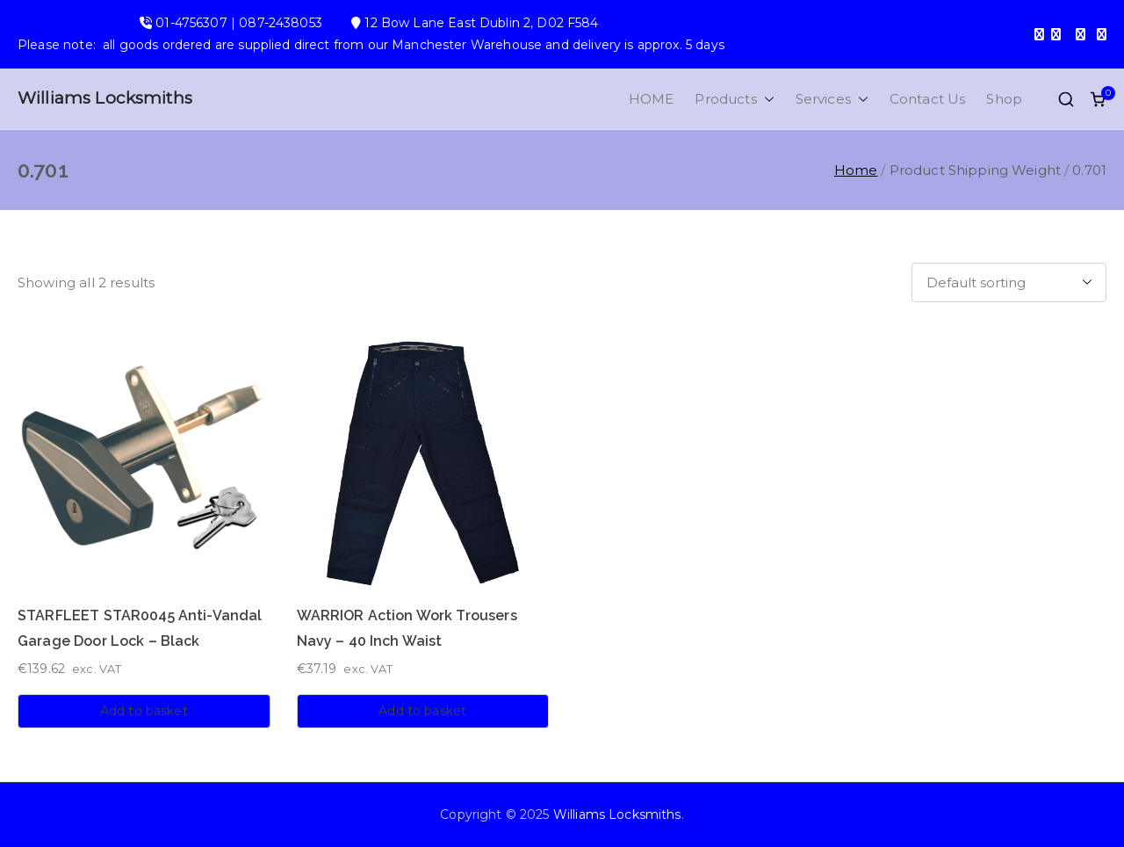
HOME (651, 98)
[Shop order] (1008, 282)
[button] (766, 99)
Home (856, 170)
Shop (1004, 98)
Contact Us (928, 98)
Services (832, 99)
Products (734, 99)
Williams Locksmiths (105, 98)
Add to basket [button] (144, 711)
